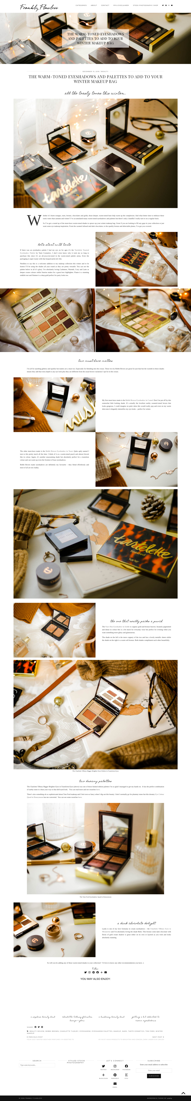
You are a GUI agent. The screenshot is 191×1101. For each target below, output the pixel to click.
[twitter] (103, 1067)
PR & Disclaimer (121, 5)
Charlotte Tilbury (69, 1031)
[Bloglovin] (169, 5)
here (98, 790)
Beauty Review (37, 1031)
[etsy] (126, 1076)
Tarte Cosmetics (136, 1031)
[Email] (172, 5)
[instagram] (115, 1067)
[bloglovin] (103, 1076)
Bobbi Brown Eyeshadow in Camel (139, 400)
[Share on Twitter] (39, 1027)
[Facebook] (97, 972)
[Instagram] (89, 972)
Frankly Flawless (39, 7)
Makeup (117, 1031)
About (94, 5)
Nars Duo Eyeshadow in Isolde (117, 627)
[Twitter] (163, 5)
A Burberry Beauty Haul (112, 1017)
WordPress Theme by (159, 1098)
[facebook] (126, 1067)
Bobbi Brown (52, 1031)
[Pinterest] (166, 5)
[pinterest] (115, 1076)
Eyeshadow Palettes (102, 1031)
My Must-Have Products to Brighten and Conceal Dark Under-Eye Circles (131, 1038)
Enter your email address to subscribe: (154, 1065)
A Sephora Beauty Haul (43, 1017)
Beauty (104, 71)
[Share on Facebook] (35, 1027)
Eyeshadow (85, 1031)
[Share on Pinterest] (42, 1027)
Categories (81, 5)
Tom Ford (150, 1031)
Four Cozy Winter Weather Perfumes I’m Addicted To (50, 1038)
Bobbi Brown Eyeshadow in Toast (59, 451)
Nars (124, 1031)
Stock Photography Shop (145, 5)
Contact (105, 5)
